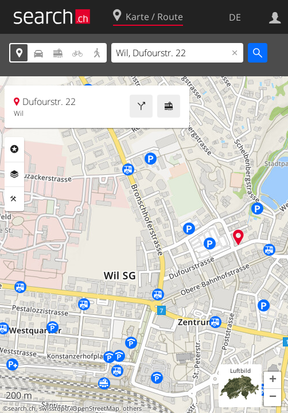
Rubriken (14, 149)
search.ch (22, 408)
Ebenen (14, 174)
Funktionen (14, 199)
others (132, 408)
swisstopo (54, 408)
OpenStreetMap (95, 408)
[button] (272, 380)
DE (235, 17)
